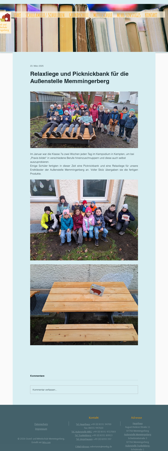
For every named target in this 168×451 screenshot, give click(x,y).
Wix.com (46, 442)
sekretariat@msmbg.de (101, 446)
